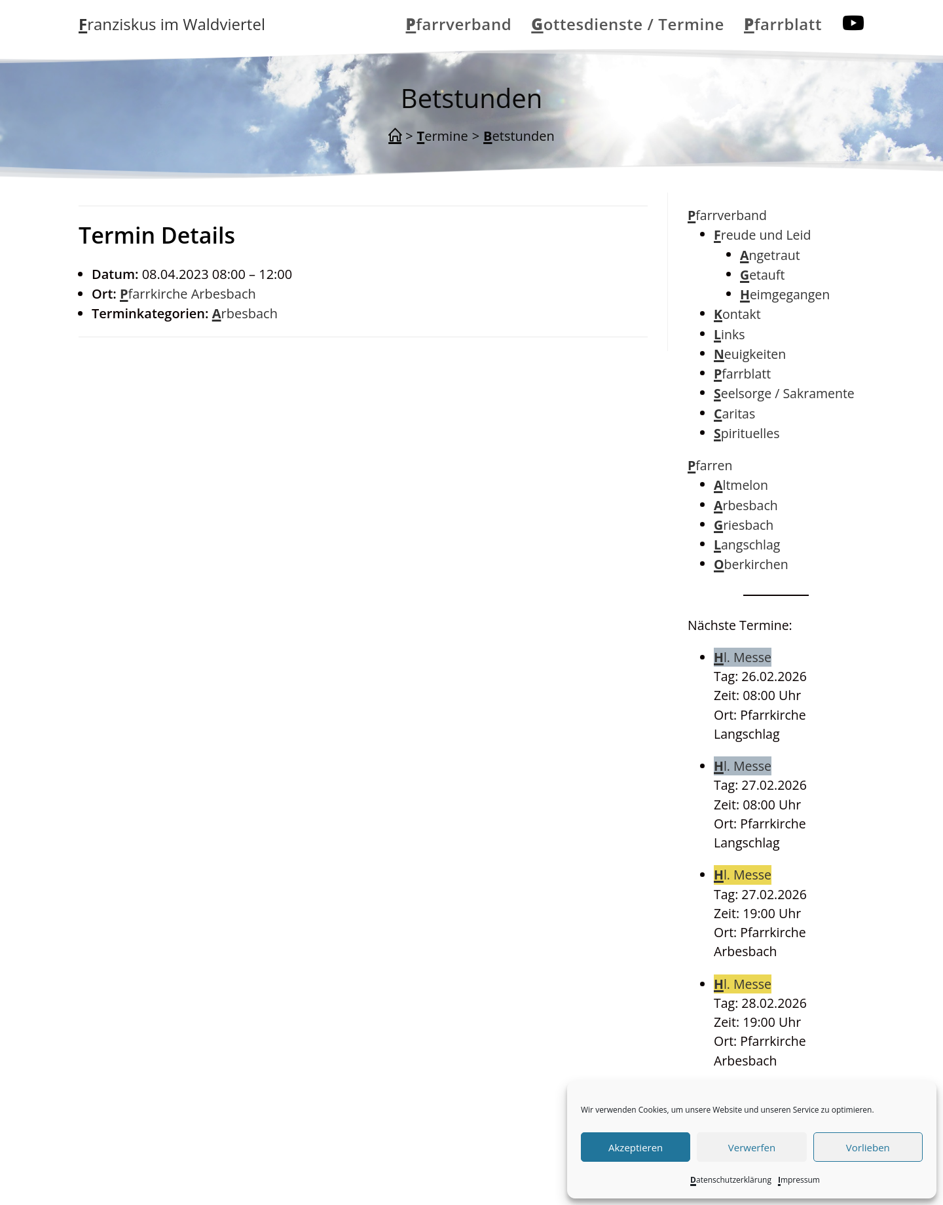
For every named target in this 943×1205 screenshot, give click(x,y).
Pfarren (710, 465)
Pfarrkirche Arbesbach (188, 294)
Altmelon (741, 485)
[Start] (394, 136)
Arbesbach (245, 313)
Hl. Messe (742, 657)
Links (729, 334)
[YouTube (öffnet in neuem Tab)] (853, 23)
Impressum (799, 1179)
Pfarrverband (727, 215)
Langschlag (747, 544)
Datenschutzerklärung (730, 1179)
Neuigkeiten (750, 354)
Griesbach (743, 525)
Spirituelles (746, 433)
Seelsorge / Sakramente (784, 393)
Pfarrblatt (742, 373)
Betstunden (519, 136)
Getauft (762, 275)
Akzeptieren (635, 1147)
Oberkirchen (751, 564)
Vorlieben (868, 1147)
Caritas (734, 413)
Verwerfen (751, 1147)
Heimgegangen (785, 294)
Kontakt (737, 314)
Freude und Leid (762, 235)
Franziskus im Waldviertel (172, 24)
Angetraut (770, 255)
